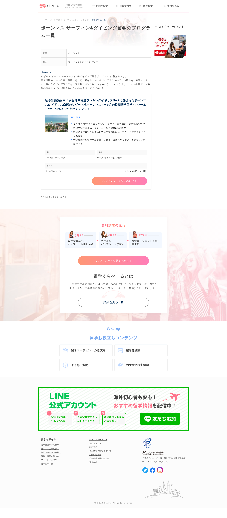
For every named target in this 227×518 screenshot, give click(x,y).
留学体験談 (133, 350)
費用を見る (171, 6)
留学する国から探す (50, 449)
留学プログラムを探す (51, 452)
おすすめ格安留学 (137, 365)
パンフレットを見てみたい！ (119, 181)
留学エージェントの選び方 (88, 350)
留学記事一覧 (47, 464)
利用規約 (93, 447)
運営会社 (93, 462)
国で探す (146, 6)
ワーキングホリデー (50, 460)
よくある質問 (79, 365)
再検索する (48, 72)
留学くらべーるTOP (98, 439)
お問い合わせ (95, 455)
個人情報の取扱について (100, 451)
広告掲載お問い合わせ (99, 458)
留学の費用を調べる (50, 456)
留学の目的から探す (50, 445)
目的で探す (100, 6)
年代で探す (123, 6)
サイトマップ (95, 443)
